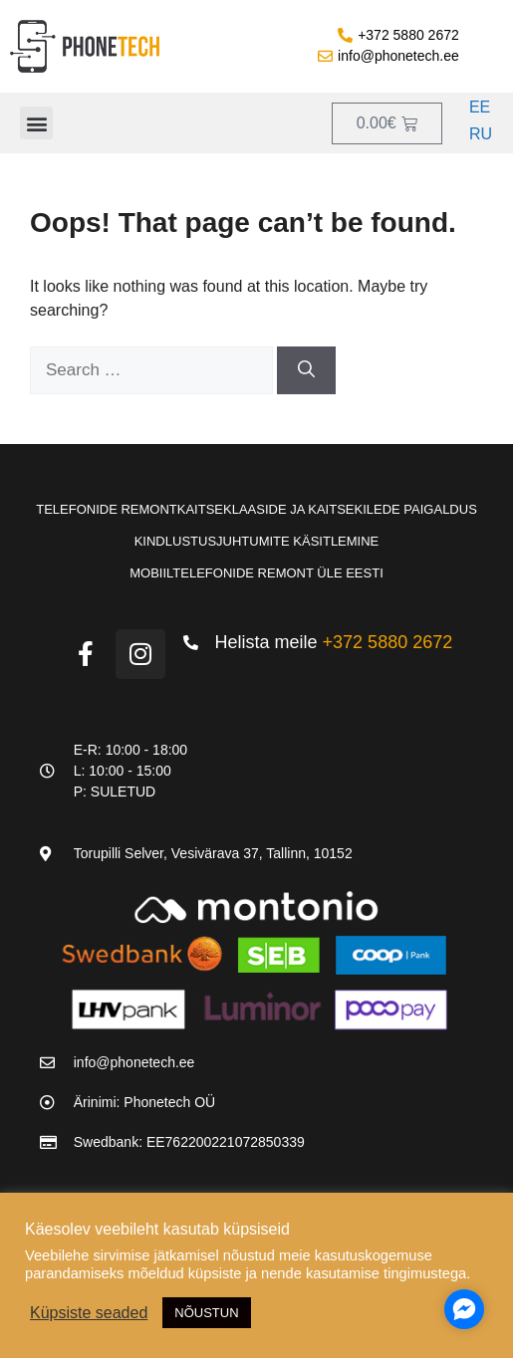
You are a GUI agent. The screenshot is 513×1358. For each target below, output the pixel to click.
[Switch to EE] (478, 107)
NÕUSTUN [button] (206, 1312)
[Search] (306, 370)
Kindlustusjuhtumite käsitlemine (257, 541)
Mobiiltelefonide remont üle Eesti (256, 573)
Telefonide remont (106, 509)
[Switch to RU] (478, 135)
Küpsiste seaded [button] (88, 1312)
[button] (36, 123)
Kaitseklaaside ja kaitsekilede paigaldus (327, 509)
